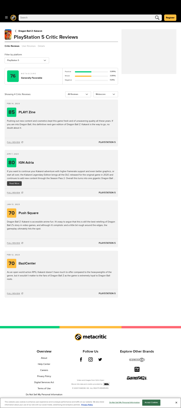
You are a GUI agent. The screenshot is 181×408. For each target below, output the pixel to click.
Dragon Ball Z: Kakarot (28, 31)
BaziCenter (27, 263)
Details (41, 46)
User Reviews (29, 46)
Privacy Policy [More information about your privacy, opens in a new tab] (87, 405)
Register (170, 17)
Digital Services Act (44, 382)
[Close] (176, 402)
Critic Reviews (12, 46)
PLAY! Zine (27, 112)
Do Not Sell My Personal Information (44, 394)
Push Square (28, 213)
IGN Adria (26, 163)
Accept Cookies (151, 403)
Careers (44, 370)
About (44, 358)
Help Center (44, 364)
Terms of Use (44, 388)
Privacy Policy (44, 376)
